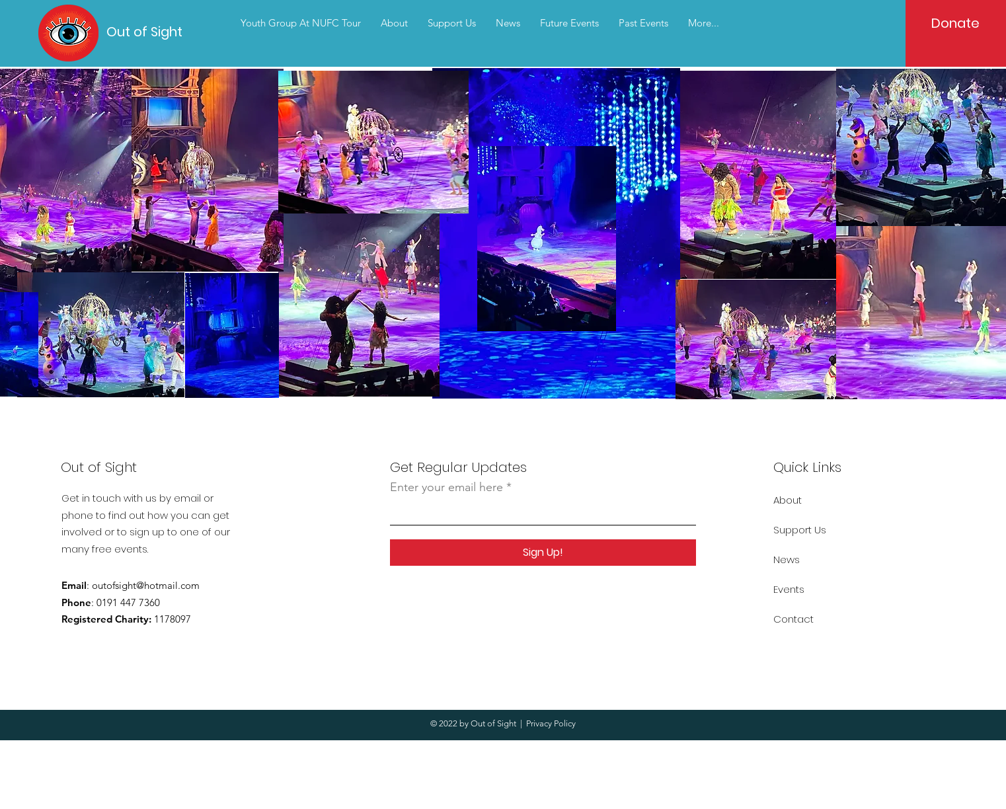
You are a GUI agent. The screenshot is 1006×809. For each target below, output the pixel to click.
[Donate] (955, 23)
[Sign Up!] (543, 552)
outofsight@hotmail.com (146, 585)
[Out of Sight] (153, 31)
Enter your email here (446, 487)
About (787, 500)
